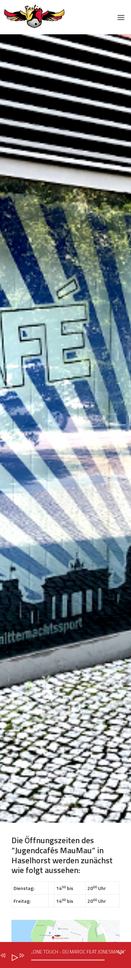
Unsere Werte (30, 697)
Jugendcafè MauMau (38, 800)
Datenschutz (28, 617)
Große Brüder (29, 731)
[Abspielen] (12, 956)
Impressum (27, 628)
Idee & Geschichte (35, 686)
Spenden (23, 869)
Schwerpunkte (31, 709)
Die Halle (23, 778)
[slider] (68, 960)
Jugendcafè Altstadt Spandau (50, 789)
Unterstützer (29, 858)
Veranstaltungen (34, 847)
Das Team (24, 675)
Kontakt (22, 880)
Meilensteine (29, 720)
